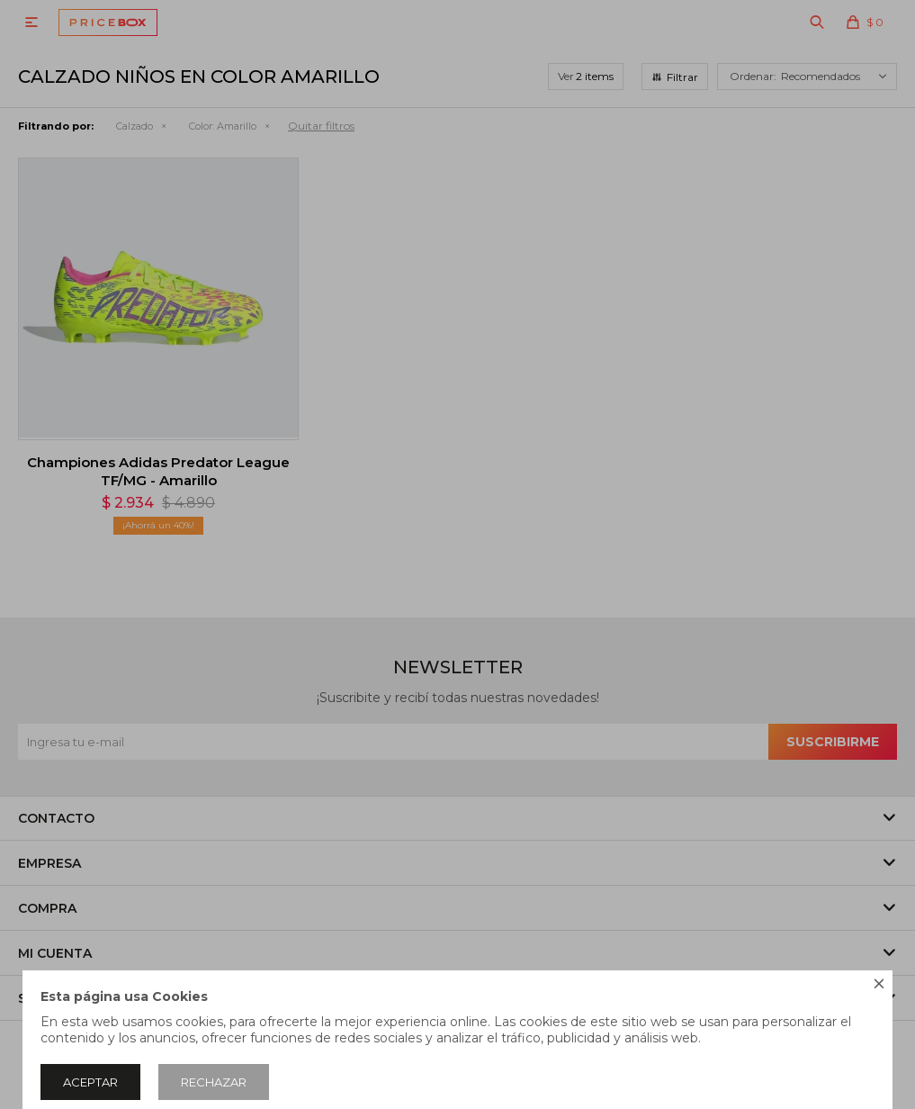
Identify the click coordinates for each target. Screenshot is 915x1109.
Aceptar (90, 1082)
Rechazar (214, 1082)
